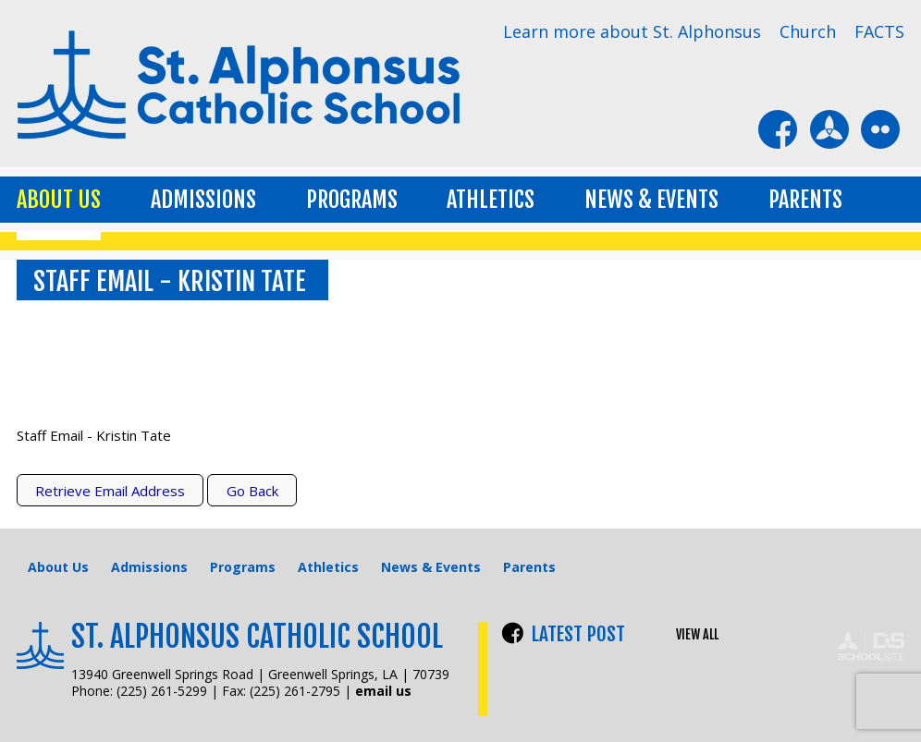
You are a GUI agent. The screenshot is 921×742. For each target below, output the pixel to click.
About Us (59, 199)
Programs (352, 199)
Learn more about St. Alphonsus (632, 31)
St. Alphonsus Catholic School (257, 636)
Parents (805, 199)
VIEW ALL (697, 634)
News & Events (651, 199)
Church (808, 31)
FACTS (879, 31)
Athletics (490, 199)
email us (383, 690)
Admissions (203, 199)
